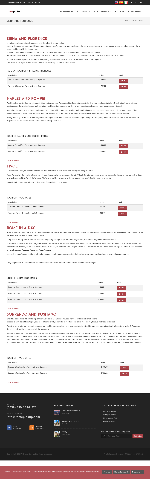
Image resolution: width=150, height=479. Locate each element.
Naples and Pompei (26, 98)
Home (126, 21)
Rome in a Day (21, 227)
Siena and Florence (27, 38)
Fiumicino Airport (109, 411)
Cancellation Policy (16, 2)
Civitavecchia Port (110, 418)
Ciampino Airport (109, 415)
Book (123, 81)
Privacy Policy (34, 2)
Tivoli (13, 166)
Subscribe (137, 436)
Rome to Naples (109, 421)
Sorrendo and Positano (31, 314)
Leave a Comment (13, 160)
